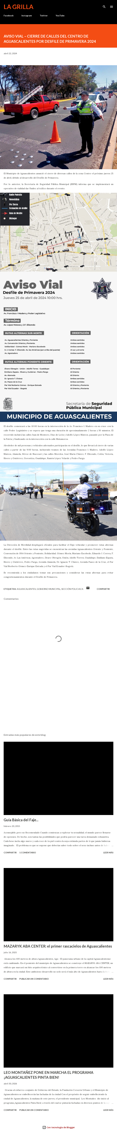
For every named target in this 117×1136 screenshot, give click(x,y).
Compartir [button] (103, 589)
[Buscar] (104, 5)
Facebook (9, 15)
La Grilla (18, 6)
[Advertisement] (58, 702)
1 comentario (27, 852)
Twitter (44, 15)
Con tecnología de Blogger (58, 1127)
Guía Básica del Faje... (21, 820)
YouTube (60, 15)
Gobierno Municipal (48, 589)
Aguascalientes (26, 589)
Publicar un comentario (34, 978)
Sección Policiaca (72, 589)
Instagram (26, 15)
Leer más (108, 852)
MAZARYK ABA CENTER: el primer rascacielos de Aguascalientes (58, 946)
